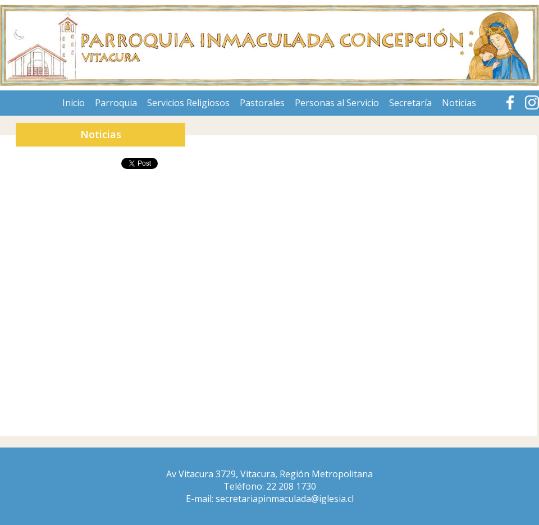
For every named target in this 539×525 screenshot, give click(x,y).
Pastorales (262, 103)
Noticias (459, 103)
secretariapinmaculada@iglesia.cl (285, 498)
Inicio (73, 103)
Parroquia (116, 103)
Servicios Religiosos (188, 103)
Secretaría (410, 103)
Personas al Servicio (337, 103)
